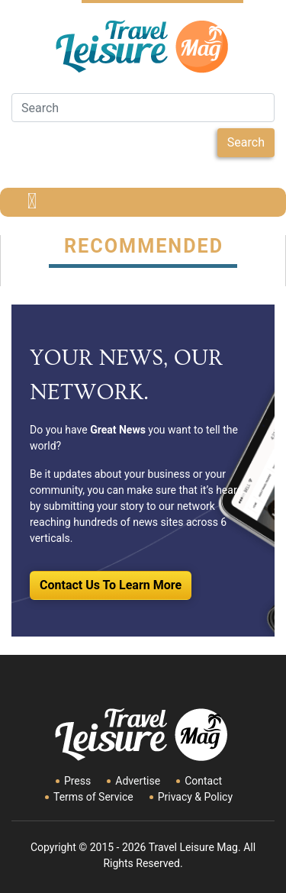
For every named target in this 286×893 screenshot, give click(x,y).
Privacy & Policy (195, 797)
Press (77, 781)
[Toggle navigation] (32, 202)
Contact (203, 781)
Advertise (137, 781)
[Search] (143, 107)
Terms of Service (93, 797)
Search (246, 142)
